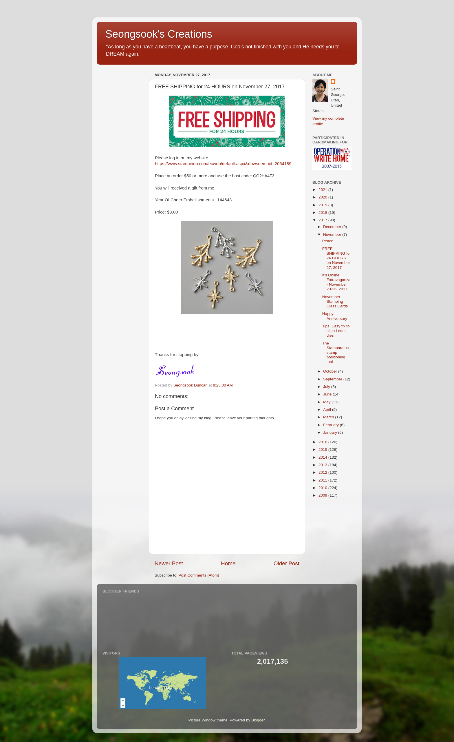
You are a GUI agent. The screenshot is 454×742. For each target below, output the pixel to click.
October (330, 371)
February (331, 425)
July (327, 386)
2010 (323, 488)
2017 (323, 220)
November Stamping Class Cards (335, 301)
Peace (327, 241)
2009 (323, 495)
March (329, 417)
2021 (323, 189)
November (332, 234)
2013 (323, 465)
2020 (323, 197)
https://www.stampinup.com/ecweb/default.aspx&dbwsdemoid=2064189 (223, 163)
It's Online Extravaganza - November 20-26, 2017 (336, 282)
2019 (323, 205)
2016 (323, 442)
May (327, 402)
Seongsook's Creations (158, 34)
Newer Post (169, 563)
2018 (323, 212)
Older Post (286, 563)
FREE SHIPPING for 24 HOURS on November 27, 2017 (336, 258)
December (332, 227)
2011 (323, 480)
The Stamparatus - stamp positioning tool (336, 352)
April (327, 409)
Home (228, 563)
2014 (323, 457)
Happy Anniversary (334, 315)
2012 (323, 472)
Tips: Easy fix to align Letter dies (336, 331)
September (333, 379)
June (328, 394)
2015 (323, 449)
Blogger (258, 720)
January (330, 432)
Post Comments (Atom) (199, 575)
